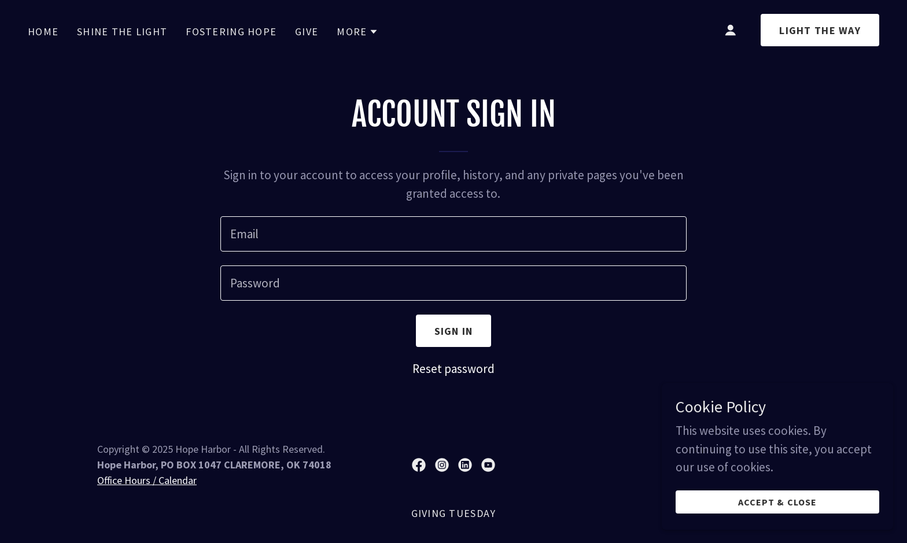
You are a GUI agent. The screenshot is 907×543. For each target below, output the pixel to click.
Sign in (453, 331)
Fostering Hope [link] (231, 31)
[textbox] (453, 234)
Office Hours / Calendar (147, 480)
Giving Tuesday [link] (453, 513)
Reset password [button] (453, 368)
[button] (357, 32)
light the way (820, 30)
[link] (418, 464)
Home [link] (43, 31)
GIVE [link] (306, 31)
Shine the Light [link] (122, 31)
